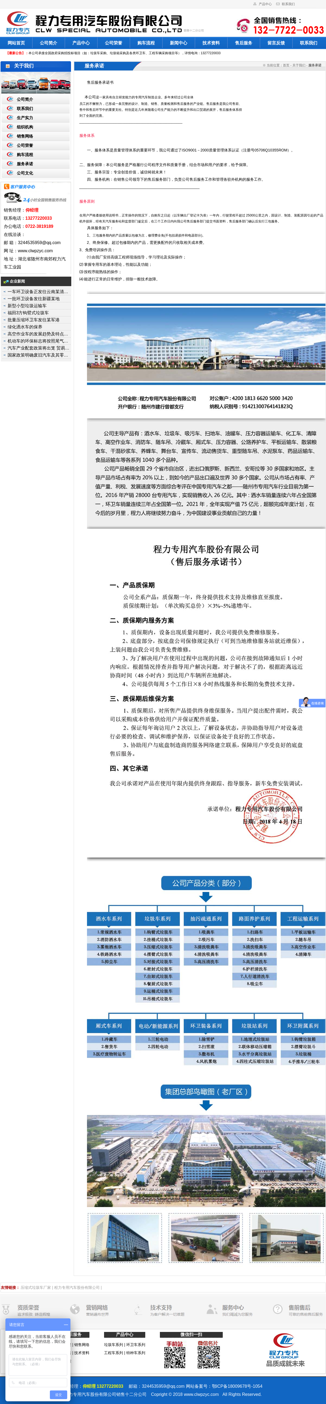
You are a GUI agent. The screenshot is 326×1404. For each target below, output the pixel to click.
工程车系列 (113, 1353)
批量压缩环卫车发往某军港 (34, 320)
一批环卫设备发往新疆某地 (34, 298)
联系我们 (288, 4)
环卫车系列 (135, 1344)
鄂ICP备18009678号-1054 (237, 1386)
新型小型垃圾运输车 (27, 305)
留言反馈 (276, 43)
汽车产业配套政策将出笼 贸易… (38, 348)
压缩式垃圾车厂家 (36, 1287)
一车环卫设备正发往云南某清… (38, 291)
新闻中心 (178, 43)
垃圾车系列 (113, 1344)
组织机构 (25, 127)
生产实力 (25, 117)
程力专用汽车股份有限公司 (77, 1287)
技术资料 (211, 43)
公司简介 (48, 43)
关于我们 (298, 65)
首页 (286, 65)
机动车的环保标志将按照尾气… (38, 341)
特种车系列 (135, 1353)
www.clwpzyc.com (201, 1394)
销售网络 (25, 136)
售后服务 (243, 43)
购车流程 (146, 43)
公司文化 (25, 173)
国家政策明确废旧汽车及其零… (38, 355)
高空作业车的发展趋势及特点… (38, 334)
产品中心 (265, 4)
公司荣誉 (113, 43)
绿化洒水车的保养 (25, 327)
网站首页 (16, 43)
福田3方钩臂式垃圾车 (28, 312)
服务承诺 (25, 163)
